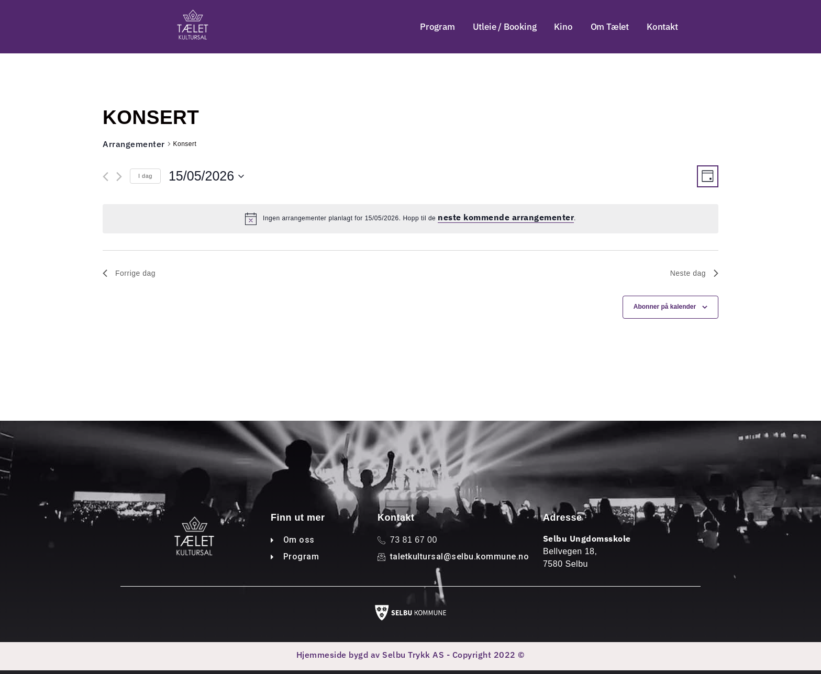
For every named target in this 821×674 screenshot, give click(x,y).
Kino (563, 26)
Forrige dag (129, 273)
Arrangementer (134, 144)
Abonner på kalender (665, 308)
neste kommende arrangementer (506, 218)
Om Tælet (610, 26)
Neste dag (694, 273)
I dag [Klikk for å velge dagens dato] (145, 176)
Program (437, 26)
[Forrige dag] (105, 177)
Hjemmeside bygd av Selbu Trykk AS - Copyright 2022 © (410, 654)
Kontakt (662, 26)
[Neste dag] (119, 177)
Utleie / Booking (505, 26)
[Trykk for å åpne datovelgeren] (206, 176)
